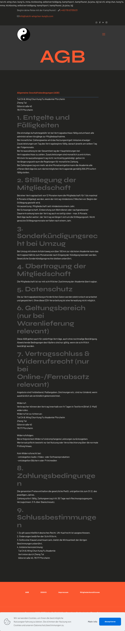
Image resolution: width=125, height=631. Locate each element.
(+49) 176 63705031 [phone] (69, 10)
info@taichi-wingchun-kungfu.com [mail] (36, 16)
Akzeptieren (110, 621)
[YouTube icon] (103, 22)
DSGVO (44, 592)
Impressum (63, 592)
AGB (27, 592)
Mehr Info (92, 621)
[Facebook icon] (100, 22)
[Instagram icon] (106, 22)
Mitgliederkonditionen (90, 592)
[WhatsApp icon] (96, 22)
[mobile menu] (103, 34)
